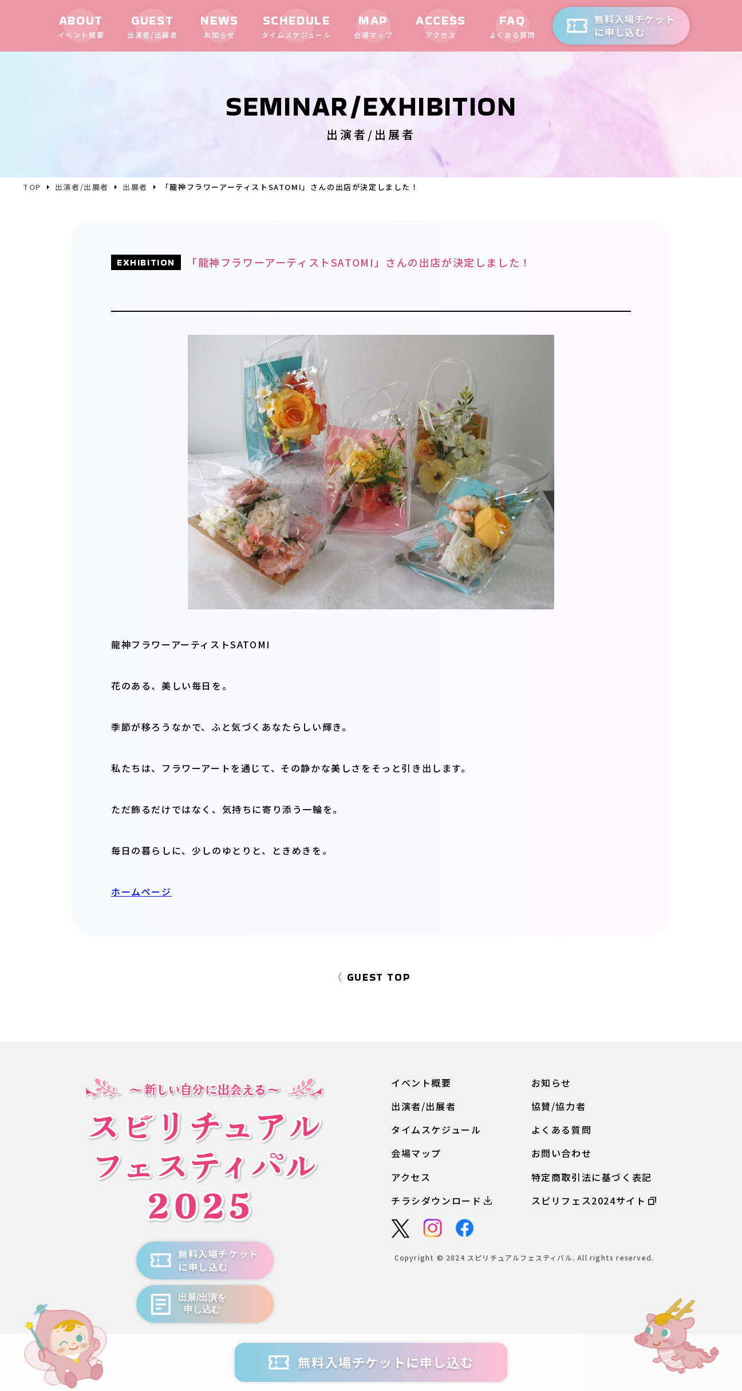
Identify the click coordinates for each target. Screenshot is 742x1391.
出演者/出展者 (423, 1105)
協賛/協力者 (558, 1105)
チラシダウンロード (441, 1200)
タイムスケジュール (436, 1129)
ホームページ (141, 891)
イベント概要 (421, 1082)
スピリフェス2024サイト (594, 1200)
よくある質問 (561, 1129)
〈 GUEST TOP (371, 976)
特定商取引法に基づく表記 (591, 1176)
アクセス (411, 1176)
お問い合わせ (561, 1153)
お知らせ (551, 1082)
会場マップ (416, 1153)
